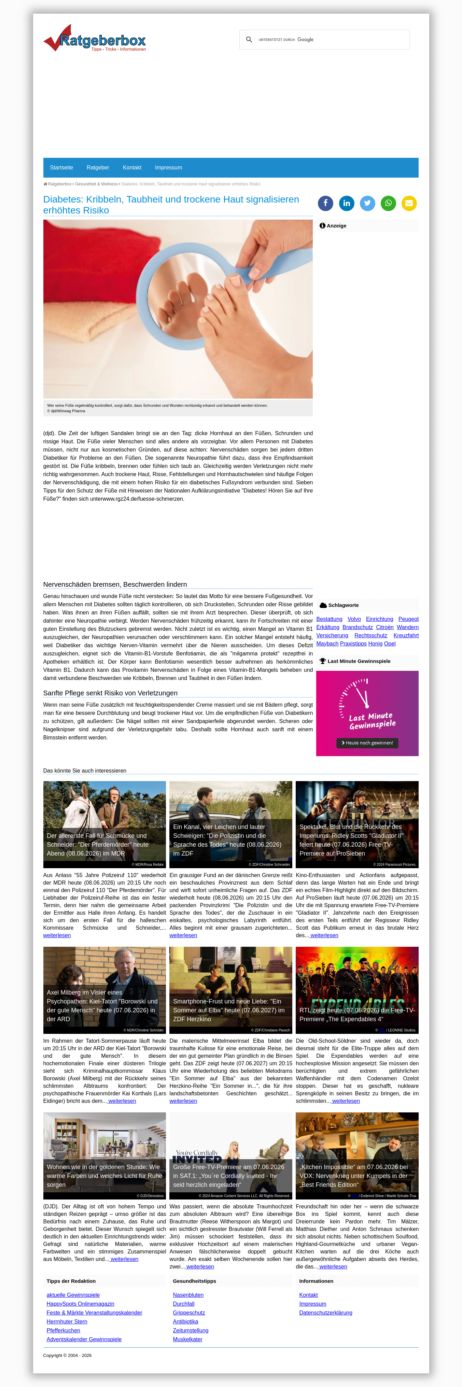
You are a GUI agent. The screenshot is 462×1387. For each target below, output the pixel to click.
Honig (375, 644)
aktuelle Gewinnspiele (73, 1295)
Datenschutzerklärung (325, 1313)
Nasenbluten (188, 1295)
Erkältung (327, 627)
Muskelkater (187, 1339)
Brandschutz (357, 627)
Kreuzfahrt (406, 635)
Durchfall (183, 1304)
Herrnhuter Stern (67, 1321)
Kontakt (132, 167)
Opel (390, 644)
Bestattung (329, 619)
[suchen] (324, 40)
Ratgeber (98, 167)
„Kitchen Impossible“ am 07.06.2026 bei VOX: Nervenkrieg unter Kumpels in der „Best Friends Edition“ (353, 1176)
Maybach (327, 644)
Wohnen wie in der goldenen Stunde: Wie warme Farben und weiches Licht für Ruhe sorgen (104, 1176)
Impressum (168, 167)
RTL (382, 1030)
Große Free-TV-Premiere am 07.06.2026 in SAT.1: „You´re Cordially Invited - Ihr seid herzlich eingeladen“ (228, 1176)
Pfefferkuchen (63, 1330)
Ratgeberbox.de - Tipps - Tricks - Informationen (94, 37)
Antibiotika (185, 1321)
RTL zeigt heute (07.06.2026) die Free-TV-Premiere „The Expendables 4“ (357, 1015)
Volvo (354, 619)
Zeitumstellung (190, 1330)
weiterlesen (57, 935)
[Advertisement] (231, 106)
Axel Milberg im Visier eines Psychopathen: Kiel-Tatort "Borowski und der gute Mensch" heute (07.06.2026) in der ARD (102, 1006)
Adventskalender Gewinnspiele (84, 1339)
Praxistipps (353, 644)
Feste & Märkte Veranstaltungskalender (94, 1313)
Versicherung (332, 635)
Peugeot (408, 619)
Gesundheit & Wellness (96, 184)
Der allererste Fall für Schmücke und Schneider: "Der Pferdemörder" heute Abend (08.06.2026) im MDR (98, 844)
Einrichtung (379, 619)
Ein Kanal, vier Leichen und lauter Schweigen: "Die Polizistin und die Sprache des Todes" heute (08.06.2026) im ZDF (227, 840)
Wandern (408, 627)
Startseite (61, 167)
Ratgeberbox (57, 184)
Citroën (385, 627)
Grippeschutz (189, 1313)
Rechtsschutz (370, 635)
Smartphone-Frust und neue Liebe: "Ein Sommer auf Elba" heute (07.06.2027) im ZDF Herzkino (229, 1010)
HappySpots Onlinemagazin (80, 1304)
